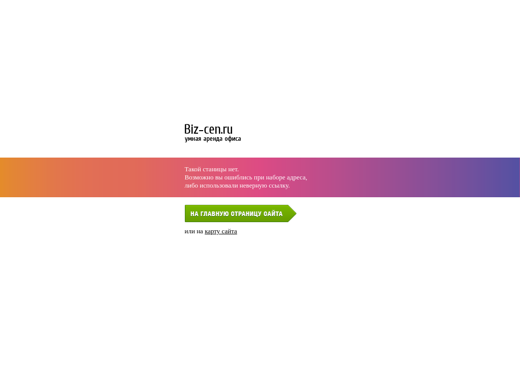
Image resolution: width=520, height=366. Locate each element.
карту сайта (221, 231)
